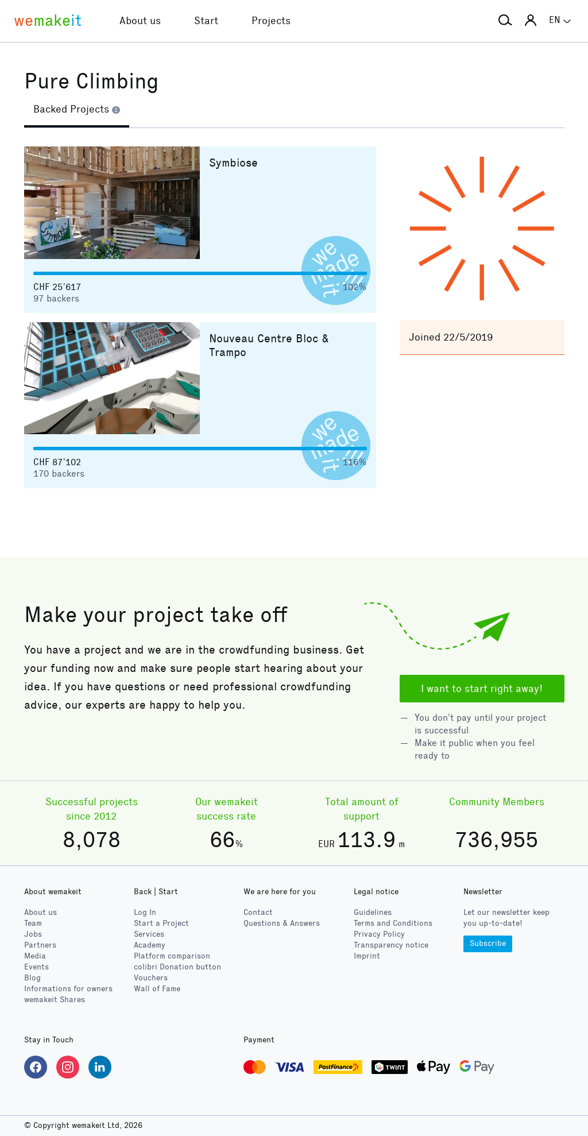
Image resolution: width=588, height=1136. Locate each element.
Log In (145, 912)
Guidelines (373, 912)
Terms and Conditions (393, 923)
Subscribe (488, 943)
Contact (258, 912)
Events (36, 967)
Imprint (367, 956)
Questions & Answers (281, 923)
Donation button (177, 967)
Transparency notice (391, 945)
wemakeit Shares (54, 999)
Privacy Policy (379, 934)
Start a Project (161, 923)
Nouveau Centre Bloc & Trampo (269, 345)
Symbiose (233, 162)
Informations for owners (68, 989)
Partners (40, 945)
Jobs (33, 934)
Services (149, 934)
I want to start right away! (482, 688)
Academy (149, 945)
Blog (32, 978)
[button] (505, 20)
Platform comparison (172, 956)
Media (35, 956)
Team (33, 923)
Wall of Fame (157, 989)
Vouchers (151, 978)
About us (40, 912)
